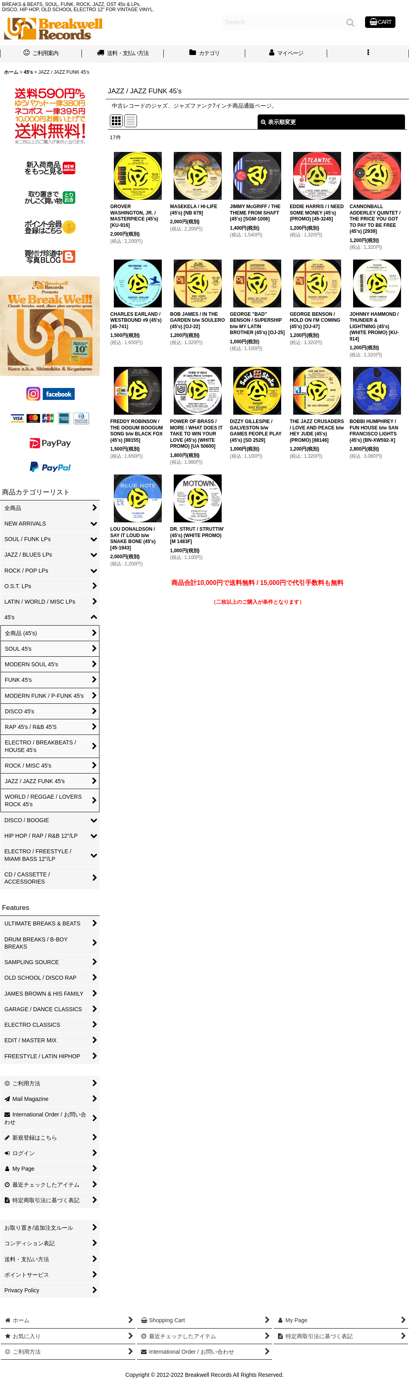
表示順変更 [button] (278, 122)
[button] (368, 54)
